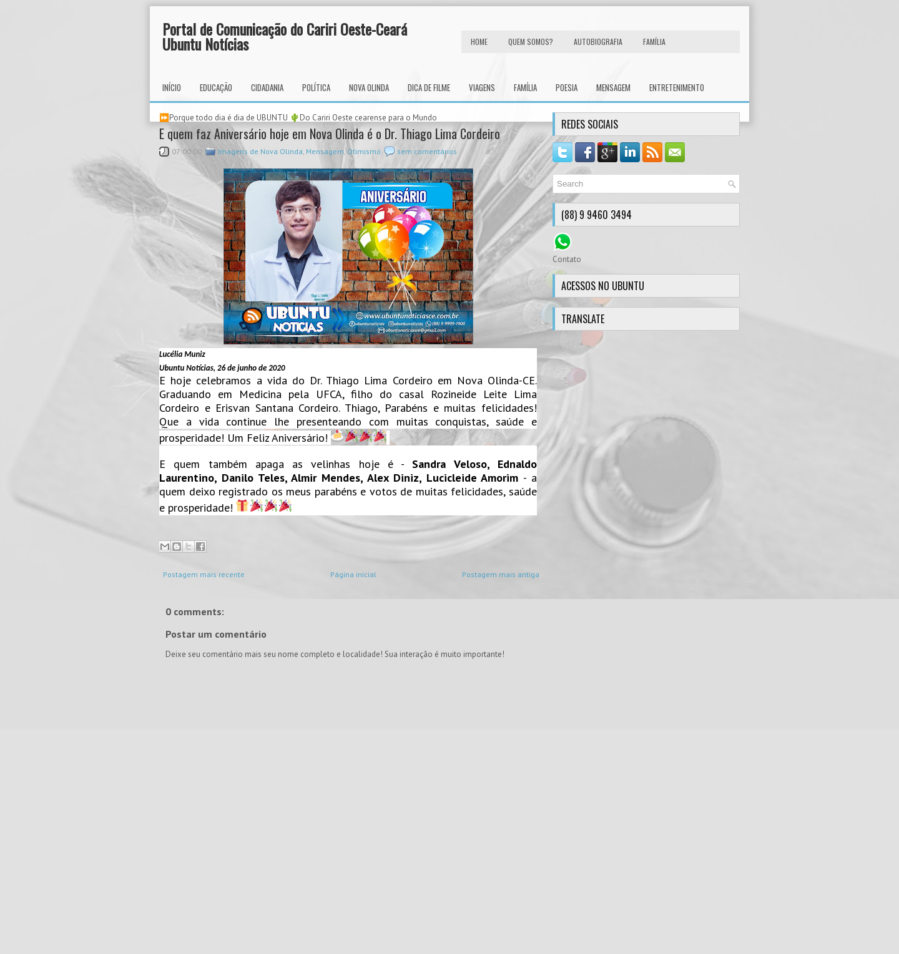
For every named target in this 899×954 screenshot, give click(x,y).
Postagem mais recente (204, 574)
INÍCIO (171, 87)
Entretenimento (676, 87)
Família (525, 87)
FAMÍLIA (654, 41)
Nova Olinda (369, 87)
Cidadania (267, 87)
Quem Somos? (530, 41)
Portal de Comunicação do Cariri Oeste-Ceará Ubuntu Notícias (284, 36)
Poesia (566, 87)
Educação (216, 87)
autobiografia (598, 41)
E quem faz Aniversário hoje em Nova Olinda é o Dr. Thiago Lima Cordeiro (329, 133)
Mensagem (613, 87)
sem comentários (427, 151)
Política (316, 87)
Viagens (482, 87)
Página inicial (353, 574)
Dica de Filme (429, 87)
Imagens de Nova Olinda (260, 151)
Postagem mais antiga (500, 574)
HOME (479, 41)
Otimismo (364, 151)
